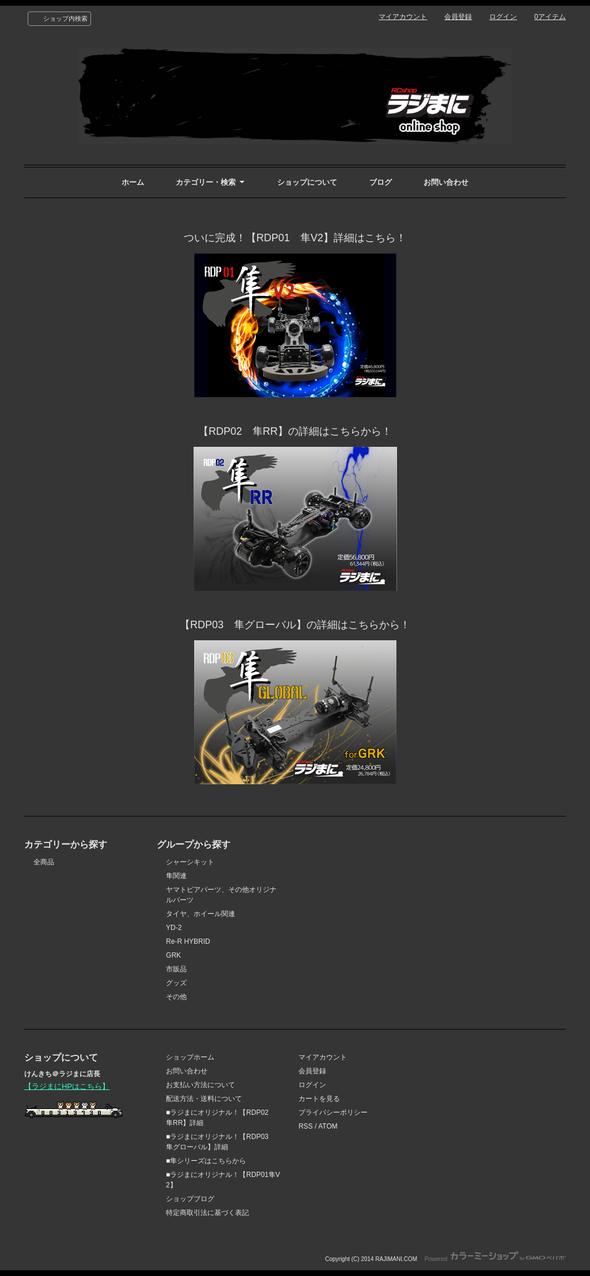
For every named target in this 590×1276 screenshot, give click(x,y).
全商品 (43, 862)
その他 (176, 997)
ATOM (328, 1126)
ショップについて (307, 182)
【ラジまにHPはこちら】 (66, 1086)
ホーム (133, 182)
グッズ (176, 983)
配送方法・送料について (204, 1099)
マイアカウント (403, 17)
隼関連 (176, 876)
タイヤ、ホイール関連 (200, 914)
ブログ (380, 182)
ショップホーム (190, 1057)
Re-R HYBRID (188, 941)
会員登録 (458, 17)
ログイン (503, 17)
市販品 (176, 969)
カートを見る (319, 1099)
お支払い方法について (200, 1085)
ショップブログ (190, 1199)
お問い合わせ (445, 182)
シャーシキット (190, 862)
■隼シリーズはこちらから (206, 1161)
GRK (173, 955)
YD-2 (173, 928)
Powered (495, 1259)
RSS (305, 1126)
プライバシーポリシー (333, 1112)
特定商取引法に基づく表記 (207, 1213)
